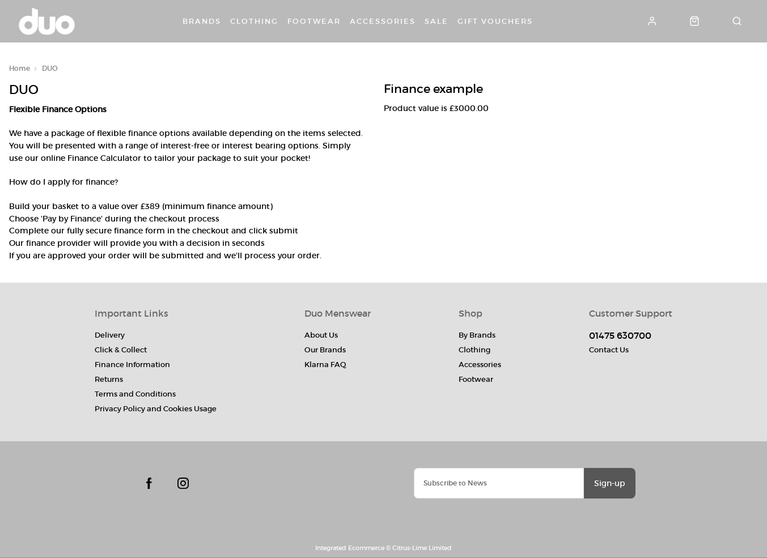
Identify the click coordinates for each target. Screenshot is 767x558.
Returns (109, 379)
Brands (202, 21)
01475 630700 (620, 335)
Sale (436, 21)
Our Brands (325, 350)
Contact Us (609, 350)
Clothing (254, 21)
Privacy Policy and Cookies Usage (156, 409)
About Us (321, 335)
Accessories (383, 21)
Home (19, 69)
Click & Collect (121, 350)
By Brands (477, 335)
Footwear (314, 21)
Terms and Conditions (135, 394)
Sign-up (609, 483)
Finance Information (132, 364)
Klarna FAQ (325, 364)
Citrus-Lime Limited (422, 548)
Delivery (110, 335)
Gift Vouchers (495, 21)
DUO (50, 69)
